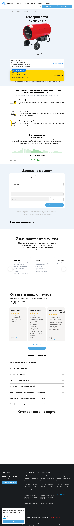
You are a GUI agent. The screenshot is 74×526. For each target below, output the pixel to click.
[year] (56, 199)
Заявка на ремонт (64, 6)
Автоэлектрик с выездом (31, 478)
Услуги (19, 3)
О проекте (47, 3)
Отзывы (27, 3)
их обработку (54, 211)
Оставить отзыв (37, 348)
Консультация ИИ (49, 6)
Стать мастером (56, 517)
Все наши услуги (60, 494)
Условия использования (37, 523)
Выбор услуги (54, 205)
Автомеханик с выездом (30, 486)
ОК (13, 521)
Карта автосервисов (36, 3)
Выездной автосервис (30, 484)
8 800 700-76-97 (9, 477)
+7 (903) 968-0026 (58, 63)
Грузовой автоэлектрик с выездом (31, 481)
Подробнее (6, 518)
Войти (39, 6)
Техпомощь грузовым (30, 489)
